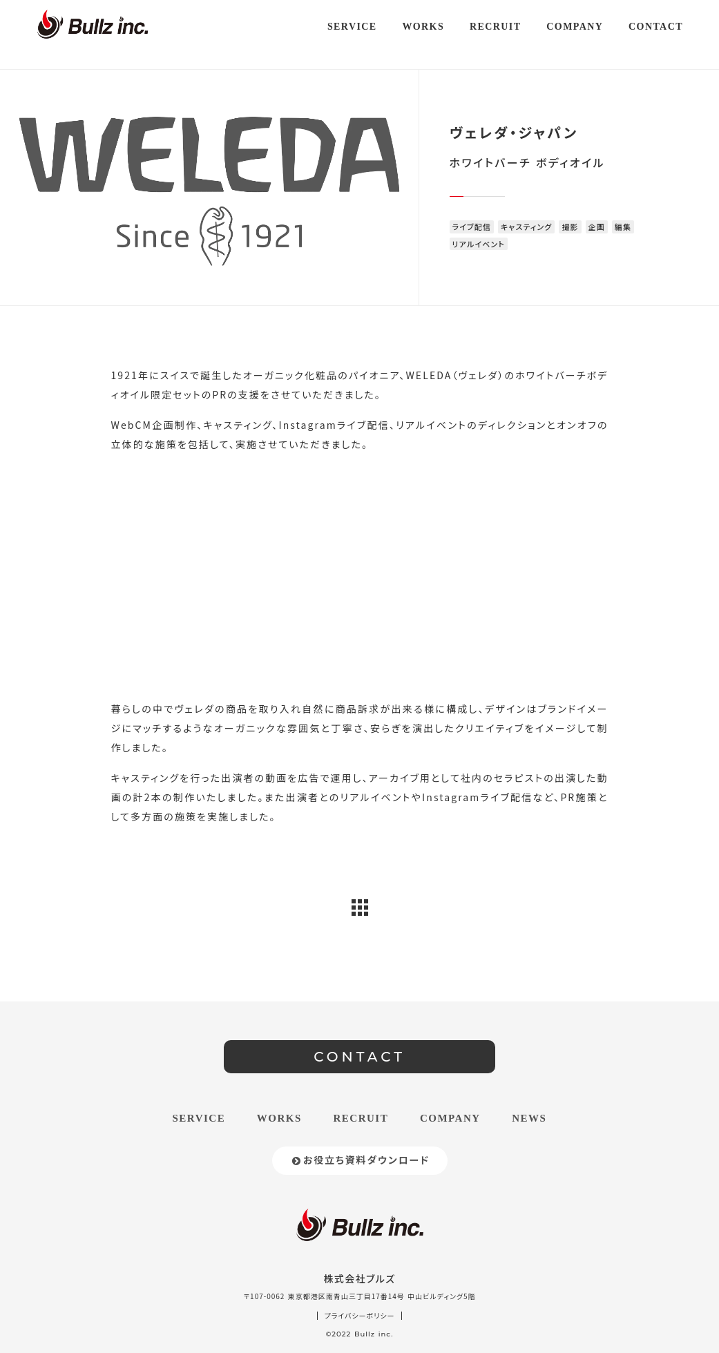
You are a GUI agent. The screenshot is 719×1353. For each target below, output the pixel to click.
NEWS (529, 1118)
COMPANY (450, 1118)
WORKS (279, 1118)
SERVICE (199, 1118)
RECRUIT (361, 1118)
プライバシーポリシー (360, 1316)
